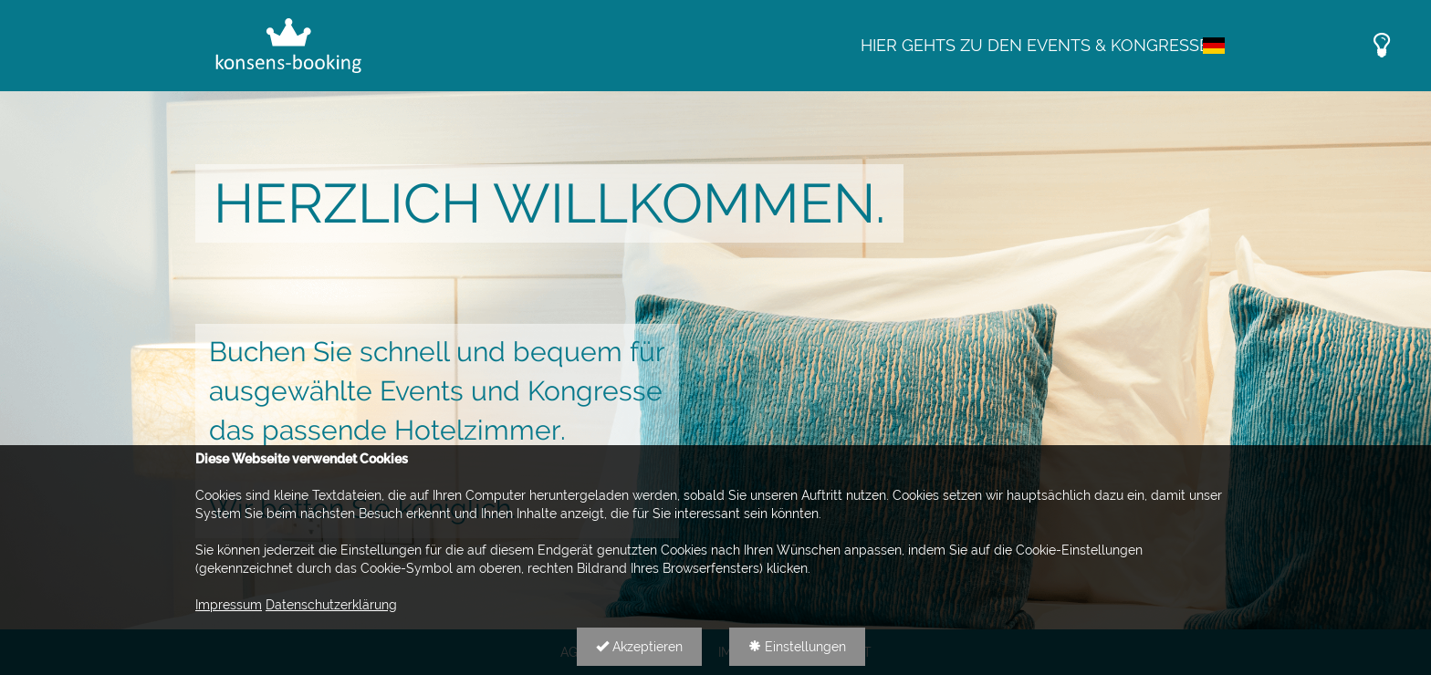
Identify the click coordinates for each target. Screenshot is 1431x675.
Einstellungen (797, 646)
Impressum (228, 604)
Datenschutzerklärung (331, 604)
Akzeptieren (639, 646)
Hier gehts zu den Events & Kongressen (1041, 45)
